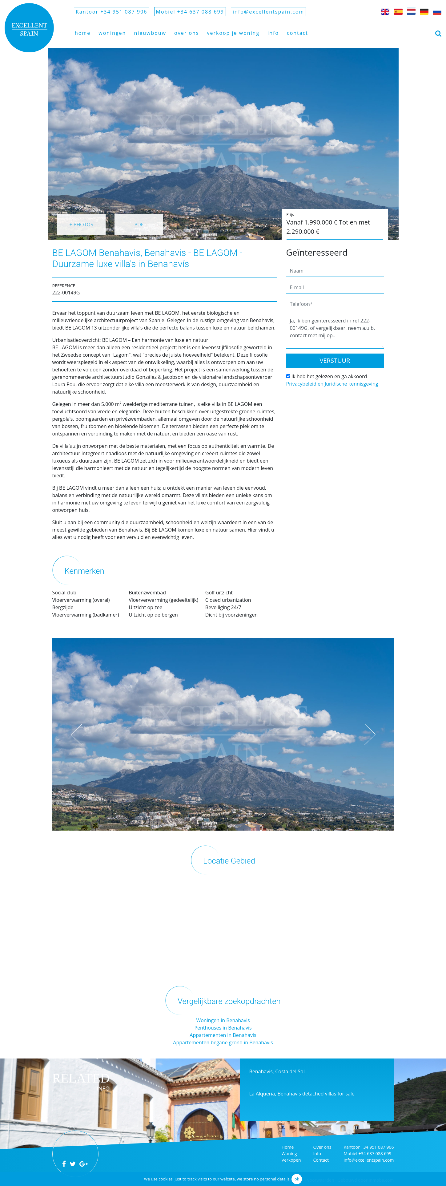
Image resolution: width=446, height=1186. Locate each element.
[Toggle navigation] (438, 33)
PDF (139, 224)
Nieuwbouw (150, 33)
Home (82, 33)
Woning (289, 1153)
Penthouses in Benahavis (222, 1027)
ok (297, 1179)
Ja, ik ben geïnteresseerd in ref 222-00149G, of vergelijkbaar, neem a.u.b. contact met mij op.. (335, 332)
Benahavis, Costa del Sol (277, 1071)
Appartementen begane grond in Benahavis (223, 1042)
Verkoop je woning (233, 33)
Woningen (112, 33)
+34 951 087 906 (377, 1147)
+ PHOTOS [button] (81, 224)
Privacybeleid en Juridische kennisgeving (332, 383)
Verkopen (291, 1160)
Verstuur (335, 360)
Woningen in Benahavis (223, 1020)
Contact (297, 33)
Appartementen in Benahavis (223, 1035)
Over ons (186, 33)
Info (273, 33)
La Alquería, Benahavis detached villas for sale (302, 1093)
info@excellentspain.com (268, 11)
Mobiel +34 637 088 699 (190, 11)
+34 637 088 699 (375, 1153)
